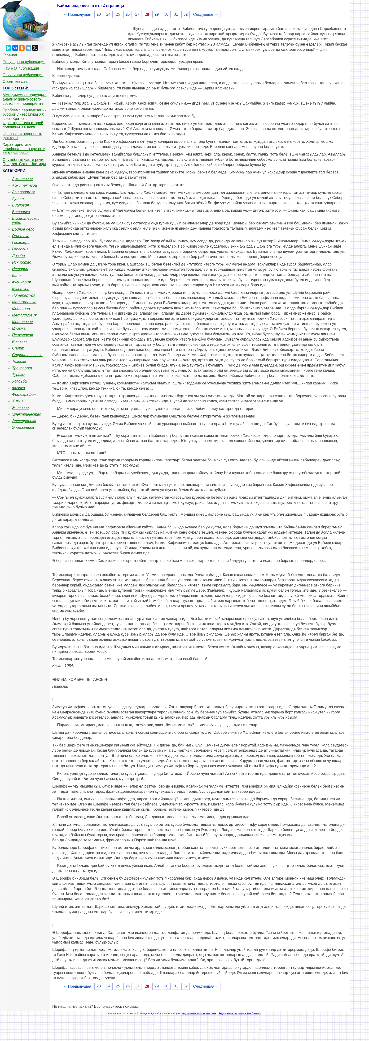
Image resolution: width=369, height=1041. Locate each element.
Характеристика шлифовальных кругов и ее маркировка (24, 149)
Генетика (20, 236)
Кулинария (21, 282)
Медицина (21, 309)
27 (137, 14)
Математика (24, 302)
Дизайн (18, 256)
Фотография (24, 394)
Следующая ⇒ (205, 15)
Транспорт (22, 368)
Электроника (24, 421)
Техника (19, 361)
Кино (16, 276)
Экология (20, 408)
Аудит (18, 199)
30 (166, 14)
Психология (22, 335)
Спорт (18, 348)
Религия (19, 342)
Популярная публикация (24, 62)
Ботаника (21, 212)
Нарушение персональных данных (240, 1013)
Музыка (19, 328)
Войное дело (23, 229)
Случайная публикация (23, 75)
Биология (20, 205)
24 (108, 14)
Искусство (21, 262)
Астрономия (23, 192)
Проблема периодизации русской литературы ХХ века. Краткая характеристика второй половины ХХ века (25, 118)
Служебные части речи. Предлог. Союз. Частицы (24, 162)
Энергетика (23, 428)
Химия (17, 401)
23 (99, 14)
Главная (10, 55)
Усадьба (19, 381)
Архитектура (24, 185)
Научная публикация (21, 68)
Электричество (26, 414)
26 (128, 14)
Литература (23, 295)
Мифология (22, 322)
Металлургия (24, 315)
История (20, 269)
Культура (20, 289)
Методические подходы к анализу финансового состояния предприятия (25, 99)
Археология (22, 179)
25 (118, 14)
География (21, 242)
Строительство (27, 355)
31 (176, 14)
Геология (20, 249)
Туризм (18, 375)
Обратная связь (17, 82)
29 (156, 14)
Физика (18, 388)
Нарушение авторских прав (199, 1013)
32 (186, 14)
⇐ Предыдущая (77, 15)
